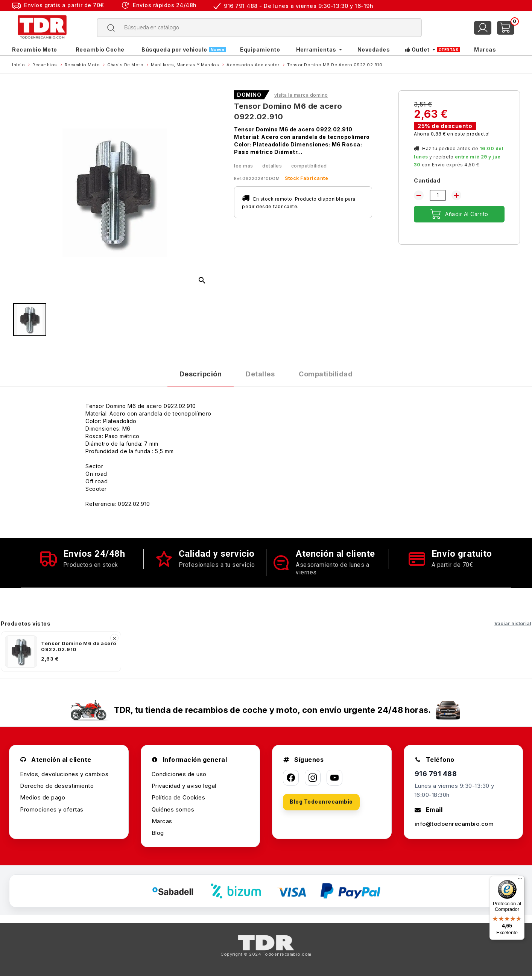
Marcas (162, 821)
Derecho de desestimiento (57, 785)
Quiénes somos (173, 809)
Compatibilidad (309, 166)
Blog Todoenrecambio (321, 801)
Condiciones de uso (179, 774)
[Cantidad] (438, 195)
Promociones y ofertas (52, 809)
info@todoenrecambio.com (454, 823)
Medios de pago (42, 797)
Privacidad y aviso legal (184, 785)
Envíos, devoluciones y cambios (64, 774)
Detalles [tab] (260, 374)
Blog (158, 832)
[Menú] (519, 880)
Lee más (243, 166)
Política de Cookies (178, 797)
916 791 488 (436, 774)
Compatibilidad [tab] (326, 374)
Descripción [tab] (200, 374)
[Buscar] (259, 28)
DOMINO (249, 95)
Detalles (272, 166)
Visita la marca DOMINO (301, 95)
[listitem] (61, 651)
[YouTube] (334, 778)
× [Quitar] (114, 638)
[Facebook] (291, 778)
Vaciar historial (512, 623)
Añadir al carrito (459, 214)
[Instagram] (313, 778)
